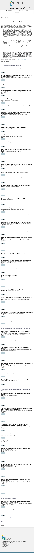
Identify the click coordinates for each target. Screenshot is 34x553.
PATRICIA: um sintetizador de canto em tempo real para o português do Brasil (15, 185)
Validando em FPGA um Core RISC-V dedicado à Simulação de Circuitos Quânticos (16, 253)
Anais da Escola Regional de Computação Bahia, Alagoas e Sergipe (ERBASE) (17, 8)
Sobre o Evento (20, 10)
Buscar (17, 12)
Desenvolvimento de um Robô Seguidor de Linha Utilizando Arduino (13, 171)
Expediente (26, 10)
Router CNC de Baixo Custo (6, 372)
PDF (3, 72)
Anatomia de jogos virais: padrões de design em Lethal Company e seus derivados (16, 222)
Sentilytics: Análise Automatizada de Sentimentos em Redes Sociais (13, 127)
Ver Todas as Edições (5, 517)
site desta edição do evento (22, 59)
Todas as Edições (11, 10)
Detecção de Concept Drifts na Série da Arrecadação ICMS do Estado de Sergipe (16, 90)
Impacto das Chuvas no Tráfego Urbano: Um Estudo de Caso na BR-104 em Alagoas (16, 164)
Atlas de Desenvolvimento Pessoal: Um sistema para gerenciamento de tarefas (15, 105)
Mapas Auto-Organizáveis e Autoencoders (9, 275)
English (2, 525)
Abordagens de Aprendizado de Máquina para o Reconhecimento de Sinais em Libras (17, 312)
